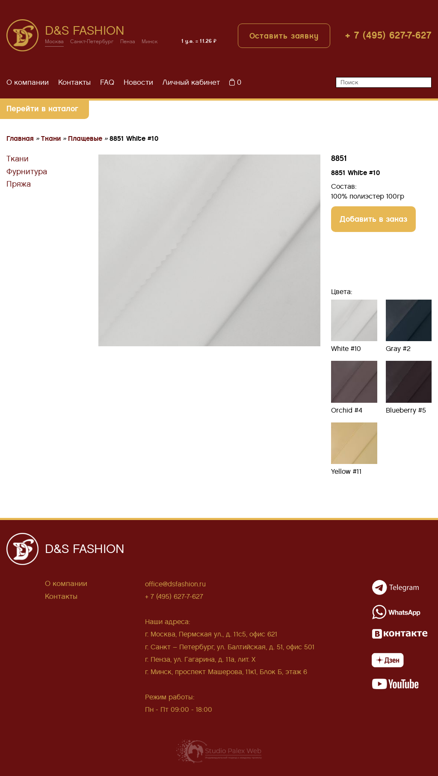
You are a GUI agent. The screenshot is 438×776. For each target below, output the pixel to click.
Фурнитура (26, 171)
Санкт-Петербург (92, 42)
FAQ (107, 82)
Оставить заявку (284, 36)
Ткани (17, 159)
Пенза (127, 42)
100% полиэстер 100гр (367, 196)
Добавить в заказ (373, 219)
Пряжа (18, 184)
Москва (54, 42)
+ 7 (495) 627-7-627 (388, 35)
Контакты (74, 82)
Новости (138, 82)
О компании (27, 82)
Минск (150, 42)
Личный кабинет (191, 82)
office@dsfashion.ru (175, 584)
